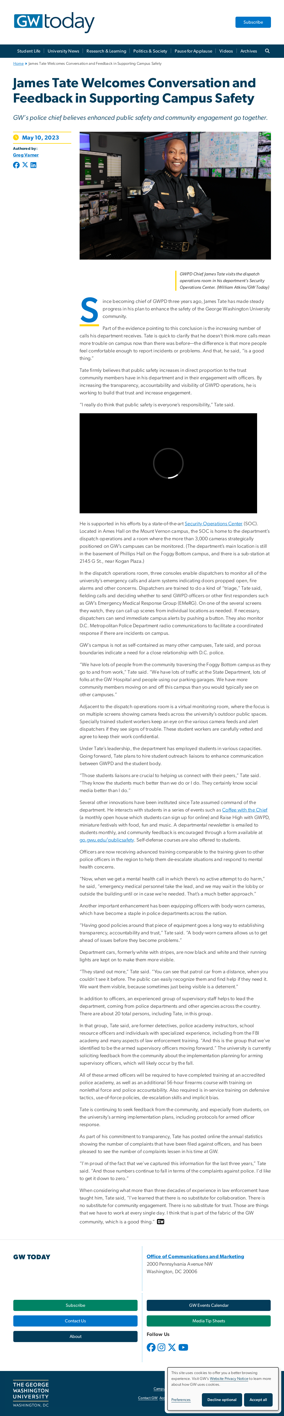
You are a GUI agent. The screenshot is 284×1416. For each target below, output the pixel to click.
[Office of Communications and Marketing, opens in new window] (195, 1256)
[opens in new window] (152, 1351)
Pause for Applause (193, 51)
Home (18, 64)
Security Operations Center (214, 523)
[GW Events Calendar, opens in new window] (209, 1305)
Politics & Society (150, 51)
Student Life (28, 51)
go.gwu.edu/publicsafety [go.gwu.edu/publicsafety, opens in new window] (107, 840)
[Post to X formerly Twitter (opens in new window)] (25, 165)
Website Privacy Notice (229, 1379)
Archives (248, 51)
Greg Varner (26, 155)
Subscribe (253, 22)
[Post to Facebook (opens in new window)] (17, 165)
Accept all (258, 1400)
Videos (226, 51)
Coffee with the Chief (244, 810)
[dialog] (223, 1388)
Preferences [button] (181, 1400)
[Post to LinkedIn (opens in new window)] (33, 165)
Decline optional (222, 1400)
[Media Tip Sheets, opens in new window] (209, 1321)
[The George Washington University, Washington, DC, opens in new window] (31, 1393)
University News (64, 51)
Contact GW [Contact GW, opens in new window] (148, 1398)
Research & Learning (106, 51)
